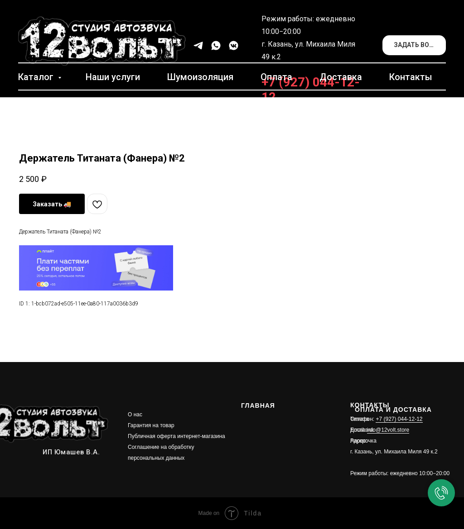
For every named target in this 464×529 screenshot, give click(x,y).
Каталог (37, 76)
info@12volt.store (388, 430)
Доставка (340, 76)
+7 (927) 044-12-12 (399, 419)
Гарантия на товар (151, 425)
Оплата (276, 76)
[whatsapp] (216, 45)
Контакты (410, 76)
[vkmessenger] (233, 45)
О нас (135, 414)
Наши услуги (113, 76)
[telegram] (198, 45)
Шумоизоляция (200, 76)
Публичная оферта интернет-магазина (176, 436)
